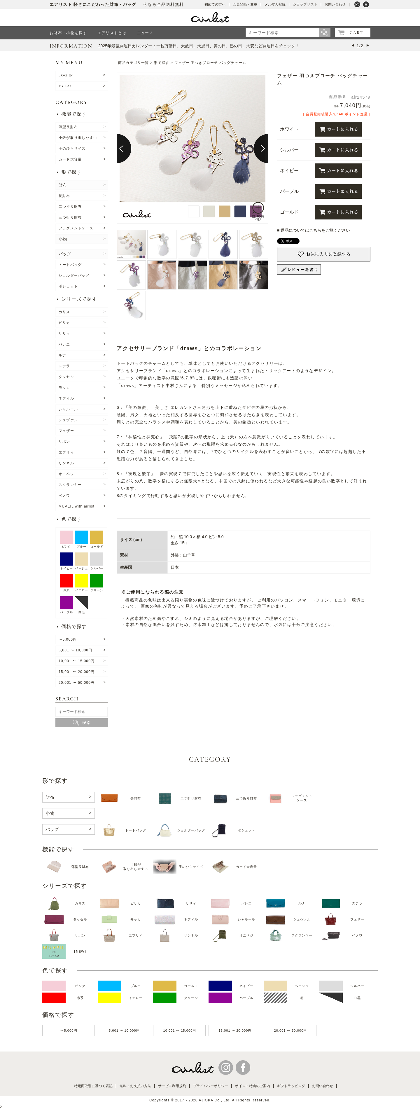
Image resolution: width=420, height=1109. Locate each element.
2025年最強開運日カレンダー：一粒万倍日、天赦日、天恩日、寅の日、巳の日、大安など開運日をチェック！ (198, 45)
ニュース (145, 33)
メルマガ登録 (275, 4)
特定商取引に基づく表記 (93, 1086)
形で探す (161, 63)
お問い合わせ (335, 4)
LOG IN (66, 75)
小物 (63, 239)
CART (356, 32)
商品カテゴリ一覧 (133, 63)
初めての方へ (214, 4)
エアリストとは (112, 33)
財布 (63, 185)
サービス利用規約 (172, 1086)
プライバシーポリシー (210, 1086)
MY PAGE (67, 86)
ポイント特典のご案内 (252, 1086)
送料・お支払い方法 (135, 1086)
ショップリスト (305, 4)
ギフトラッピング (291, 1086)
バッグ (65, 254)
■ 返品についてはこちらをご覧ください (313, 230)
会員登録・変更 (245, 4)
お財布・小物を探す (68, 33)
